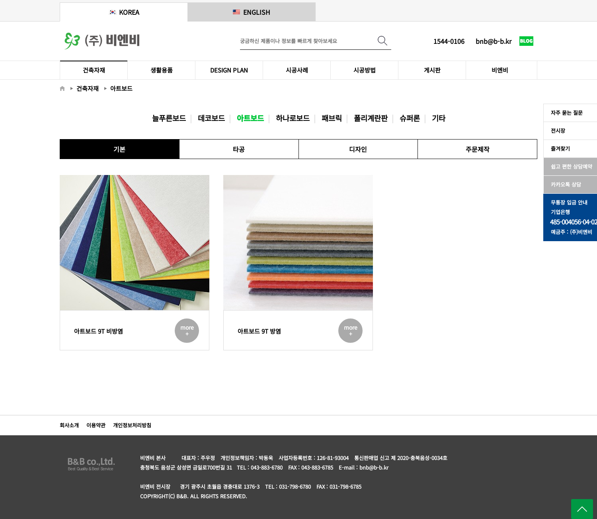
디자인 (358, 149)
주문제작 (478, 149)
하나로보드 (293, 117)
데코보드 (211, 117)
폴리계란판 (371, 117)
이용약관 (95, 425)
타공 (239, 149)
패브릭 (332, 117)
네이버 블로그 (526, 48)
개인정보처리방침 (132, 425)
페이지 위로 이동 (582, 509)
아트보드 (250, 117)
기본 (119, 149)
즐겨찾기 (559, 148)
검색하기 (382, 40)
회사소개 (69, 425)
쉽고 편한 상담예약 (570, 166)
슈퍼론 (410, 117)
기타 (438, 117)
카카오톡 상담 (564, 184)
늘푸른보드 (169, 117)
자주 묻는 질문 (565, 112)
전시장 (556, 130)
